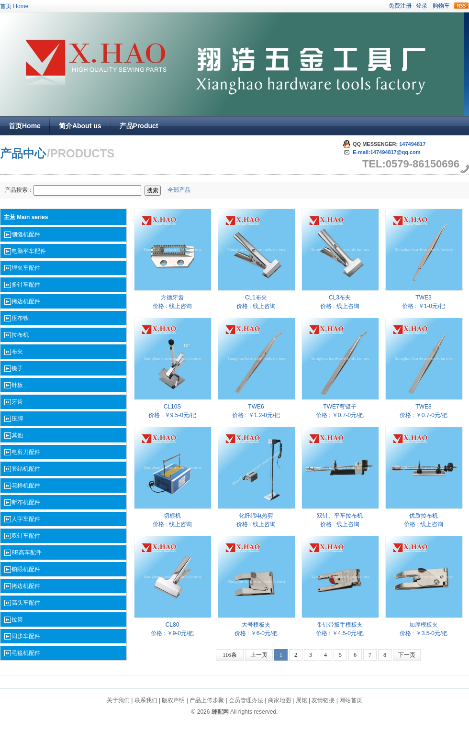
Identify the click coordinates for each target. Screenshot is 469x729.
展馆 (301, 700)
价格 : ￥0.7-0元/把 (340, 415)
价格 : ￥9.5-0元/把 (172, 415)
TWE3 (423, 297)
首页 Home (14, 6)
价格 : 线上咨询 (172, 306)
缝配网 (220, 711)
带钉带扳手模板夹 (340, 624)
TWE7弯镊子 (339, 406)
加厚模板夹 (423, 624)
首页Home (25, 126)
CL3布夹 (340, 297)
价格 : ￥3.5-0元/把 (424, 633)
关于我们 (118, 700)
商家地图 (279, 700)
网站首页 (350, 700)
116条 (230, 655)
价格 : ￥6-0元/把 (256, 633)
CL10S (172, 406)
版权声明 (173, 700)
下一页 (406, 655)
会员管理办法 (246, 700)
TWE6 (256, 406)
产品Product (139, 126)
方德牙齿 (172, 297)
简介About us (80, 126)
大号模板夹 (256, 624)
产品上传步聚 (207, 700)
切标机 (172, 515)
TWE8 (423, 406)
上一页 (259, 655)
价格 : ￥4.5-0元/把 (340, 633)
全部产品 (179, 190)
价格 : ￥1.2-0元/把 (256, 415)
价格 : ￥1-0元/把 (424, 306)
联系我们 (145, 700)
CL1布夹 (256, 297)
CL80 (172, 624)
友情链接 (323, 700)
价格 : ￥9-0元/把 (172, 633)
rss (461, 5)
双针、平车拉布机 (340, 515)
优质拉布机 (423, 515)
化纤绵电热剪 (256, 515)
